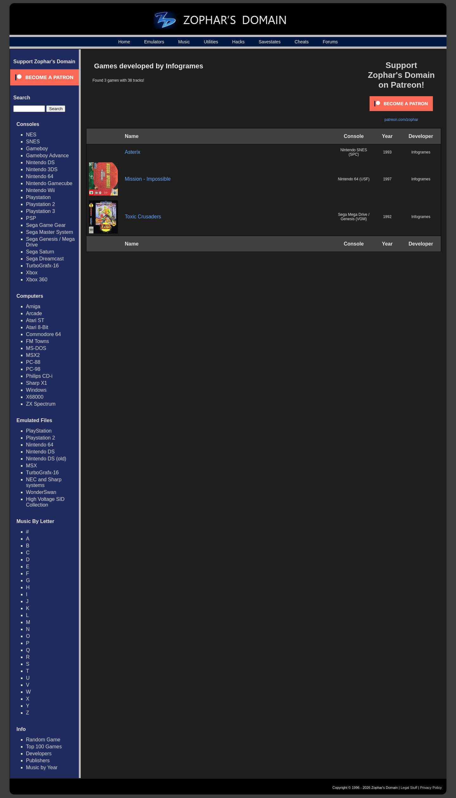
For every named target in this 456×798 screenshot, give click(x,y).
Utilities (211, 41)
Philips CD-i (39, 376)
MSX (31, 465)
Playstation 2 (40, 204)
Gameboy (37, 148)
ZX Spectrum (40, 404)
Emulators (154, 41)
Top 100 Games (44, 746)
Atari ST (35, 320)
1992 (387, 217)
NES (31, 134)
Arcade (34, 313)
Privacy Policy (431, 787)
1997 (387, 179)
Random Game (43, 739)
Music (184, 41)
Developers (39, 753)
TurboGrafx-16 (42, 265)
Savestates (270, 41)
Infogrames (420, 152)
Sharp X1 (36, 383)
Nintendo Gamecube (49, 183)
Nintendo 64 (39, 176)
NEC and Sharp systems (43, 482)
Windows (36, 390)
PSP (31, 218)
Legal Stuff (409, 787)
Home (124, 41)
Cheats (301, 41)
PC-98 (33, 369)
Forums (330, 41)
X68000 (34, 397)
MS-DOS (36, 348)
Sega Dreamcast (45, 258)
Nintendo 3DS (42, 169)
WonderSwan (41, 492)
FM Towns (37, 341)
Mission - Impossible (148, 179)
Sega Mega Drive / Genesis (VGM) (353, 216)
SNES (33, 141)
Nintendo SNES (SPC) (353, 152)
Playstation (38, 197)
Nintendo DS (40, 162)
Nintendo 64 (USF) (354, 179)
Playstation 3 (40, 211)
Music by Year (42, 767)
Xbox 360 (37, 279)
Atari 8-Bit (37, 327)
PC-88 (33, 362)
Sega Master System (49, 232)
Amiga (33, 306)
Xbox (31, 272)
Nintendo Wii (40, 190)
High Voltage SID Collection (45, 502)
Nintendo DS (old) (46, 458)
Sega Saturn (40, 251)
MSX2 (33, 355)
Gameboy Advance (47, 155)
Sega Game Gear (46, 225)
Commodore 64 (43, 334)
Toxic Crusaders (143, 216)
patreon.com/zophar (401, 119)
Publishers (38, 760)
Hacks (238, 41)
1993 (387, 152)
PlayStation (39, 430)
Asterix (132, 152)
